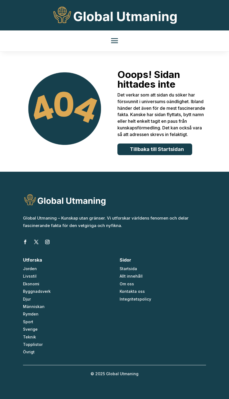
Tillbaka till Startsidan (157, 149)
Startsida (128, 268)
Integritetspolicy (135, 299)
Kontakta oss (132, 291)
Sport (28, 321)
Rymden (30, 314)
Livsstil (30, 276)
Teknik (29, 337)
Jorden (30, 268)
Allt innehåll (131, 276)
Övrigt (29, 352)
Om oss (127, 283)
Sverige (30, 329)
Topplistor (33, 344)
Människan (34, 306)
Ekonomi (31, 283)
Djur (27, 299)
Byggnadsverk (37, 291)
